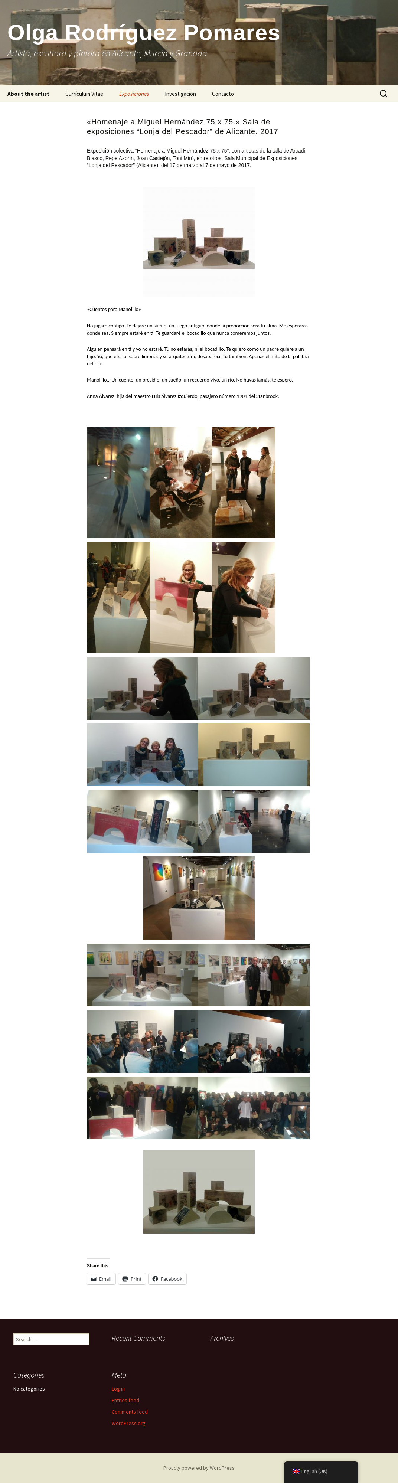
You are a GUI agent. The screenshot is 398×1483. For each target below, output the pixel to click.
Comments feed (130, 1411)
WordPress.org (129, 1423)
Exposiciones (134, 93)
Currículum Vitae (84, 93)
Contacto (223, 93)
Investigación (180, 93)
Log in (118, 1388)
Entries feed (125, 1400)
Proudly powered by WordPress (199, 1467)
